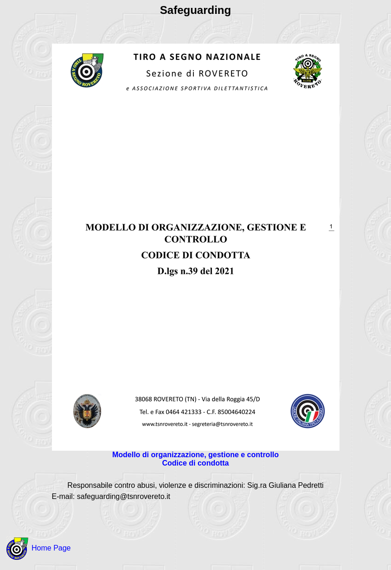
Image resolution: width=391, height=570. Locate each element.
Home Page (51, 548)
